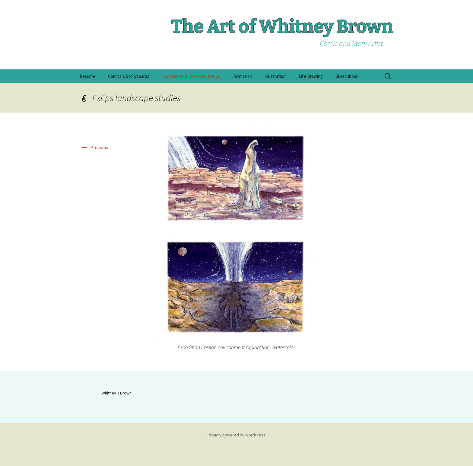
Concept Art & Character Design (191, 76)
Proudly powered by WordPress (236, 435)
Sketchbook (347, 76)
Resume (87, 76)
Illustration (275, 76)
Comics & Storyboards (128, 76)
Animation (242, 76)
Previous (94, 147)
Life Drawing (311, 76)
